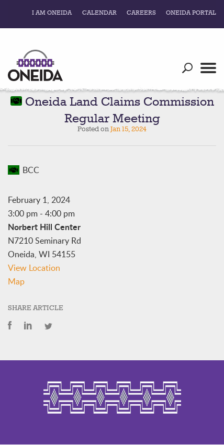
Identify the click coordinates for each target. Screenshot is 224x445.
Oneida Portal (191, 13)
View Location (34, 267)
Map (16, 281)
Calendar (99, 13)
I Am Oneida (52, 13)
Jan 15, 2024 (128, 129)
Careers (141, 13)
